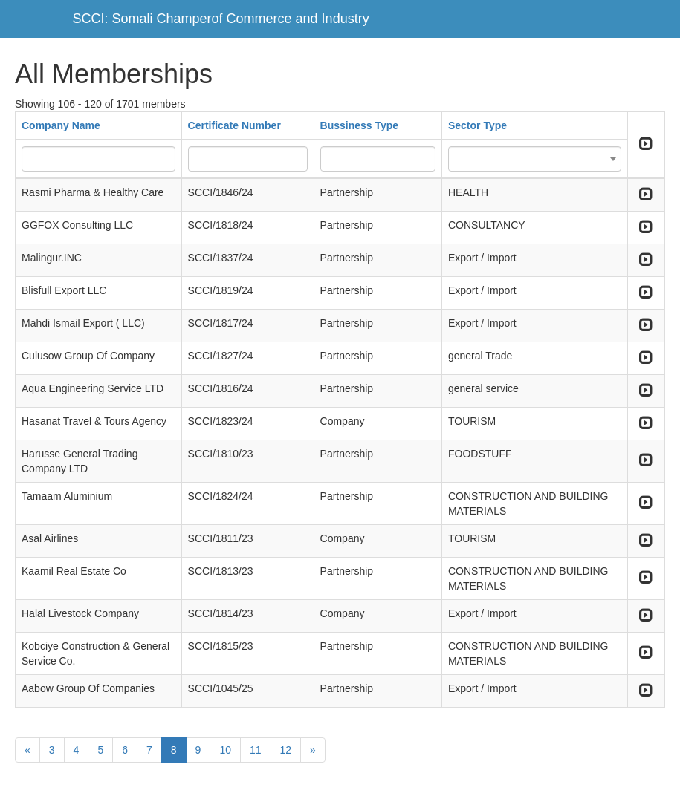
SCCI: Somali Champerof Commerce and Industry (221, 18)
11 (256, 750)
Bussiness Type (359, 125)
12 (286, 750)
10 (225, 750)
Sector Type (477, 125)
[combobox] (534, 159)
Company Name (61, 125)
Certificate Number (234, 125)
